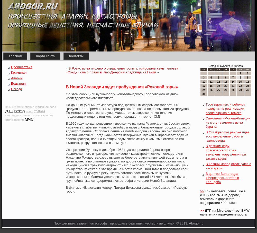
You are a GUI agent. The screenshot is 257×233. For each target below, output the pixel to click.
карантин (47, 115)
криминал (26, 115)
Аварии (16, 78)
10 (204, 81)
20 (225, 85)
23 (247, 85)
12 (218, 81)
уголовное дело (45, 106)
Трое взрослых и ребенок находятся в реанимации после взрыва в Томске (225, 108)
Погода (16, 89)
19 (218, 85)
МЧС (29, 119)
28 (233, 90)
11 (211, 81)
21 (233, 85)
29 (240, 90)
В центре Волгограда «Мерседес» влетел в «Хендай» (222, 178)
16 (247, 81)
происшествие (14, 106)
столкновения (14, 119)
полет (36, 115)
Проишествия (21, 67)
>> (202, 191)
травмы (39, 111)
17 (204, 85)
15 (240, 81)
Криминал (18, 72)
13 (225, 81)
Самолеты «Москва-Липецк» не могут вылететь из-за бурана (228, 122)
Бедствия (18, 83)
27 (225, 90)
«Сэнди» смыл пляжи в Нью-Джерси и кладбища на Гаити (111, 72)
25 (211, 90)
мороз (29, 111)
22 (240, 85)
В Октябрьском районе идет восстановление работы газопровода (227, 136)
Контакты (76, 56)
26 (218, 90)
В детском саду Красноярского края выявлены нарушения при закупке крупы (226, 152)
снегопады (12, 115)
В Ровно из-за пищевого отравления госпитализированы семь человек (123, 68)
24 (204, 90)
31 (204, 94)
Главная (15, 56)
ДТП (9, 111)
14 (233, 81)
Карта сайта (45, 56)
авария (29, 106)
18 (211, 85)
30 (247, 90)
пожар (19, 111)
